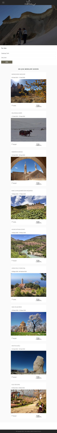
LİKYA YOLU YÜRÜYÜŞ (18, 268)
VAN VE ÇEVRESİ (17, 307)
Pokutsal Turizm (37, 431)
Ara (6, 62)
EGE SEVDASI (16, 384)
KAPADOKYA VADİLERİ (18, 74)
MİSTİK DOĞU (16, 346)
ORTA (14, 105)
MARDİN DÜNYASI (17, 152)
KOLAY (14, 144)
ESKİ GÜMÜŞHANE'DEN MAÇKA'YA (22, 190)
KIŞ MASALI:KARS (17, 113)
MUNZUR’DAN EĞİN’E (18, 229)
